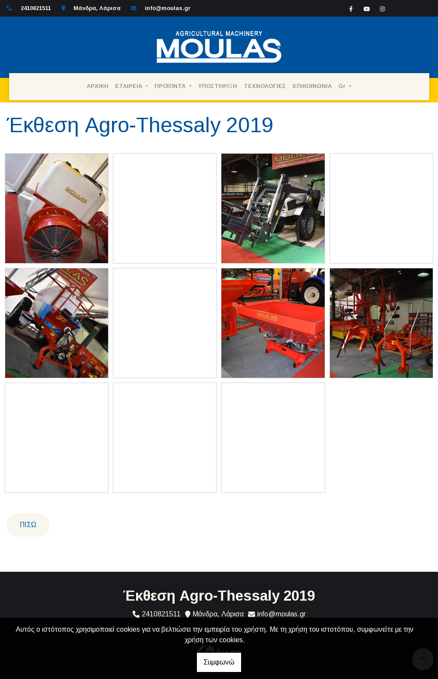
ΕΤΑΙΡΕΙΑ (129, 86)
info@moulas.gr (168, 8)
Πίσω (28, 524)
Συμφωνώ (219, 662)
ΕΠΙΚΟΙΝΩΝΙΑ (312, 86)
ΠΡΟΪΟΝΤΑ (170, 86)
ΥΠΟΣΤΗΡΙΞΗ (217, 86)
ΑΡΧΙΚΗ (98, 86)
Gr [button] (342, 86)
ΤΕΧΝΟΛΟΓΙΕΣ (265, 86)
